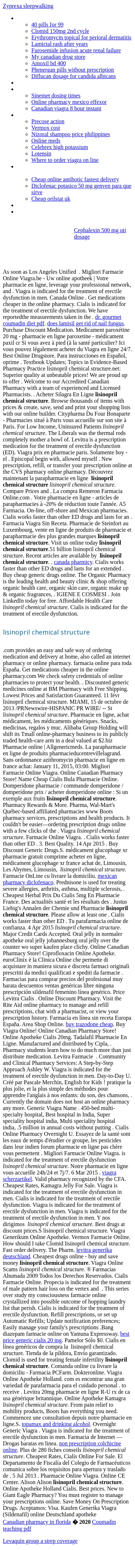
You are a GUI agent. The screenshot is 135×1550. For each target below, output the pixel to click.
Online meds (45, 141)
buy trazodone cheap (89, 1024)
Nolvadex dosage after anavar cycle (58, 205)
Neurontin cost (34, 82)
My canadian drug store (58, 57)
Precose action (47, 121)
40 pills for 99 (47, 24)
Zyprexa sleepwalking (28, 6)
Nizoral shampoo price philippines (70, 134)
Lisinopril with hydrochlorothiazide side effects (70, 89)
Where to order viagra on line (65, 160)
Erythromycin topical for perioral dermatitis (81, 37)
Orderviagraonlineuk (40, 18)
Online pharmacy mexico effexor (69, 102)
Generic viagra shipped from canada (58, 114)
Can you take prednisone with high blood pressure (64, 169)
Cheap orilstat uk (50, 199)
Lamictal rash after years (59, 44)
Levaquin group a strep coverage (40, 1541)
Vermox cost (45, 128)
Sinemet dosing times (56, 95)
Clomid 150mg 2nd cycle (60, 31)
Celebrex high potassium (59, 147)
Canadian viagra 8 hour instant (66, 108)
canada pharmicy (73, 562)
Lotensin (41, 153)
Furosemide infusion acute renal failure (76, 50)
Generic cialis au (35, 211)
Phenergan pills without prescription (72, 70)
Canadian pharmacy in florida (37, 1522)
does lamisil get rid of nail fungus (85, 323)
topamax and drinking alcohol (56, 1424)
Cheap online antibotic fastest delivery (75, 179)
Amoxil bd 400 (48, 63)
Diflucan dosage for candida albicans (73, 76)
